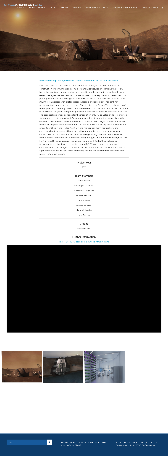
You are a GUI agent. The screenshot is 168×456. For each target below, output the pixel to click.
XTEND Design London (145, 445)
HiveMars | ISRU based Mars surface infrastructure (84, 242)
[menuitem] (21, 8)
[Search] (162, 8)
